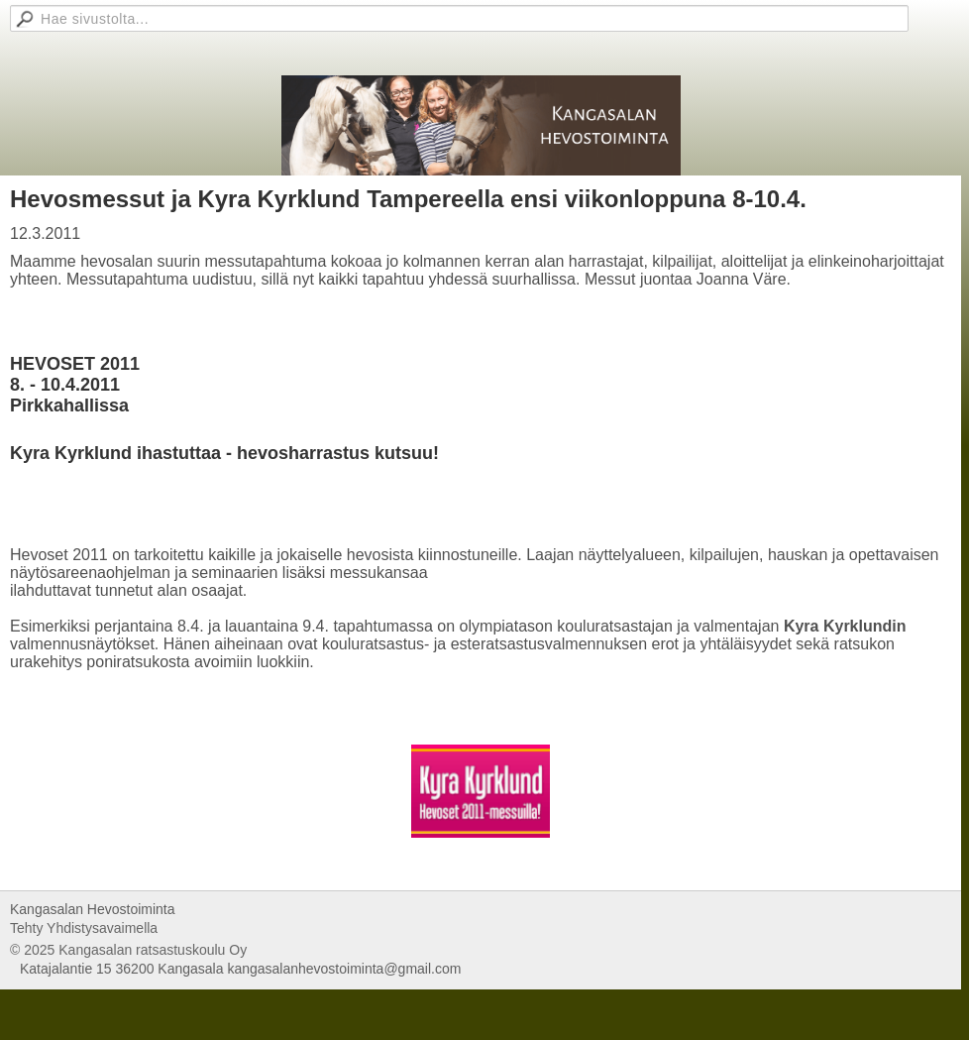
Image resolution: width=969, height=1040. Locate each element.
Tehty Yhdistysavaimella (84, 928)
